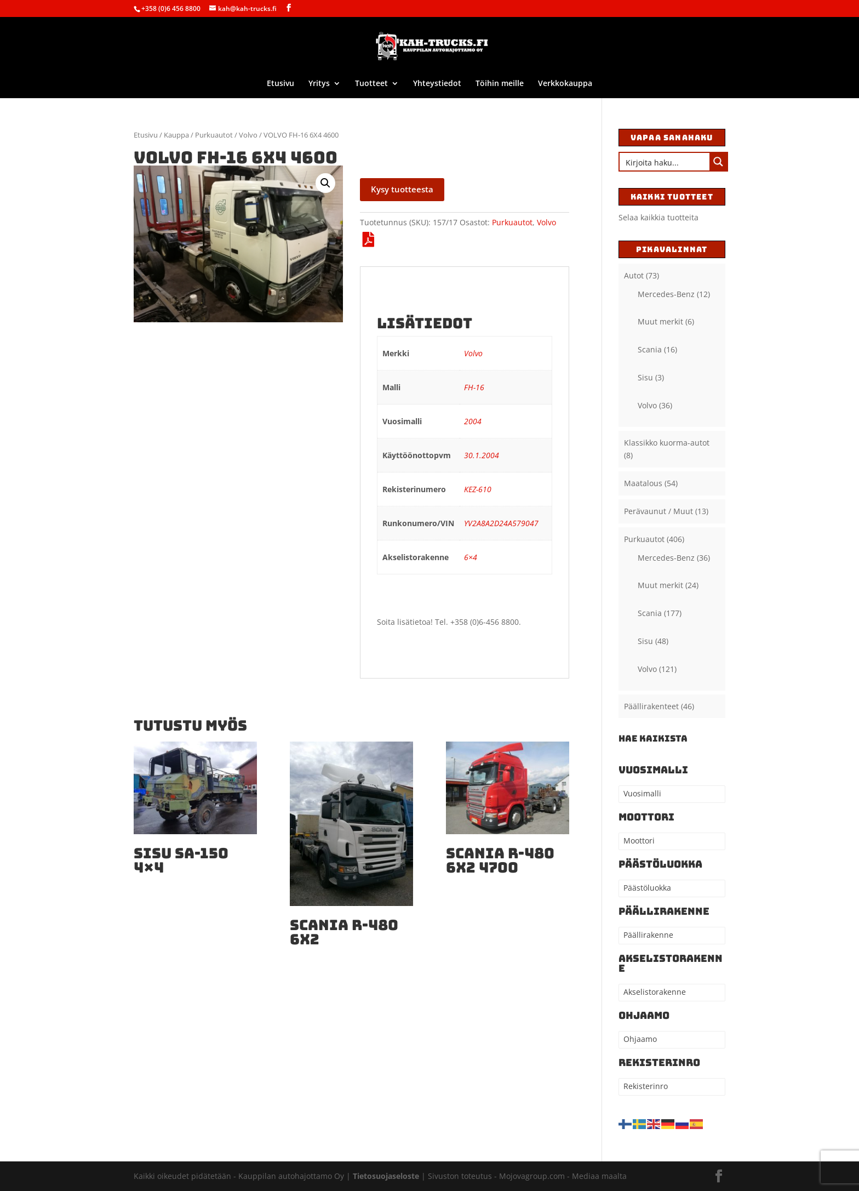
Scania (650, 349)
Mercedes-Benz (666, 294)
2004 (473, 421)
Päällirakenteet (651, 706)
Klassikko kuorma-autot (666, 442)
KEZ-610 (477, 489)
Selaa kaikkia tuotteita (658, 217)
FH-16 (474, 387)
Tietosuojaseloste (387, 1176)
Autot (634, 275)
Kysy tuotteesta (402, 189)
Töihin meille (500, 83)
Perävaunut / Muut (658, 511)
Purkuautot (214, 135)
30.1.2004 (481, 455)
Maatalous (643, 483)
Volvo (248, 135)
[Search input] (665, 161)
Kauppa (176, 135)
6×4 (470, 557)
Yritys (319, 83)
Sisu (645, 377)
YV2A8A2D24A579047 (501, 523)
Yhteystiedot (437, 83)
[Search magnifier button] (718, 161)
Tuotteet (371, 83)
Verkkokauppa (565, 83)
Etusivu (280, 83)
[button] (325, 183)
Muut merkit (660, 321)
